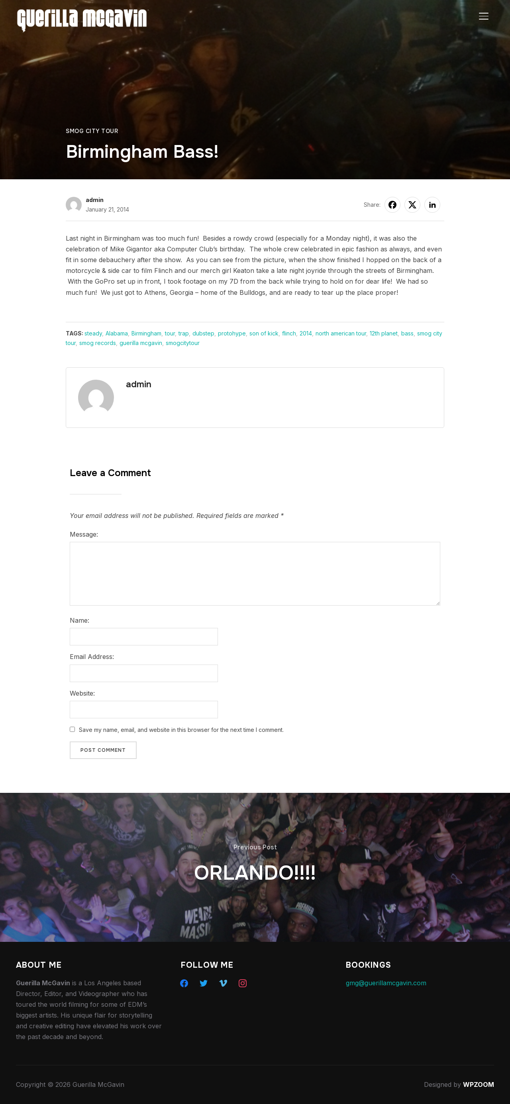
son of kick (264, 333)
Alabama (117, 333)
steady (93, 333)
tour (170, 333)
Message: (84, 534)
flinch (289, 333)
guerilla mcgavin (141, 342)
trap (183, 333)
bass (407, 333)
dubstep (203, 333)
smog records (97, 342)
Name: (79, 620)
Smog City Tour (92, 131)
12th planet (384, 333)
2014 (306, 333)
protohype (232, 333)
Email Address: (92, 657)
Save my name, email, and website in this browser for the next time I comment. (181, 729)
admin (95, 199)
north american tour (341, 333)
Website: (82, 693)
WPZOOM (478, 1084)
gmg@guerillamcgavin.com (386, 983)
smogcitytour (183, 342)
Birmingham (146, 333)
